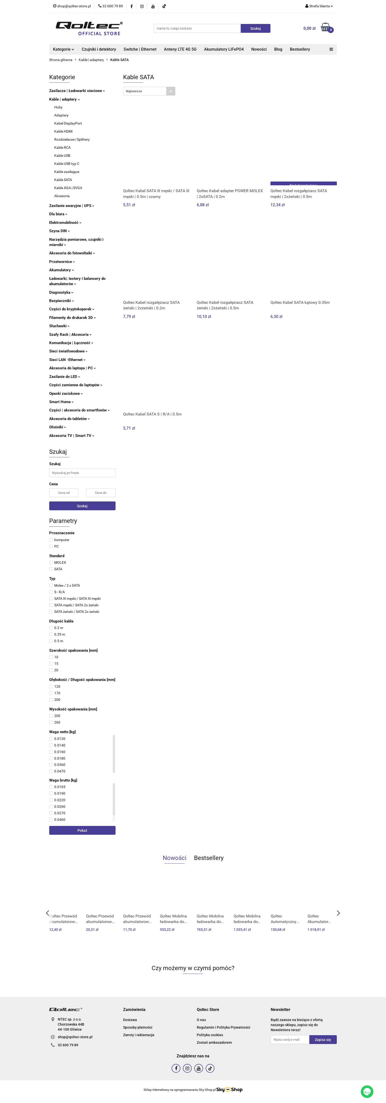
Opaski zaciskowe (66, 393)
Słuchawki (59, 326)
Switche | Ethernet (140, 49)
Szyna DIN (59, 231)
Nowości (259, 49)
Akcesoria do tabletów (69, 418)
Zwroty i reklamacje (138, 1035)
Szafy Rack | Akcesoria (70, 334)
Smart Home (61, 402)
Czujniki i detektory (99, 49)
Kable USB (62, 156)
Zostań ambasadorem (214, 1042)
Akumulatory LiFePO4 (224, 49)
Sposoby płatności (137, 1027)
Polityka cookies (210, 1035)
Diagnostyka (61, 292)
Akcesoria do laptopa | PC (72, 368)
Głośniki (57, 427)
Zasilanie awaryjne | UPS (71, 205)
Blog (278, 49)
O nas (201, 1020)
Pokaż (82, 830)
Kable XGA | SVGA (68, 188)
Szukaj (82, 506)
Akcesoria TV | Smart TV (71, 435)
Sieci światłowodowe (68, 351)
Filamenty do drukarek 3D (72, 317)
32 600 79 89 (68, 1045)
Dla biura (58, 214)
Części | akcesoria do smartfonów (79, 410)
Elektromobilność (65, 222)
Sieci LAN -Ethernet (67, 359)
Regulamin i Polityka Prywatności (223, 1027)
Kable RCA (62, 147)
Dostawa (130, 1020)
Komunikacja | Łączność (71, 343)
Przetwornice (62, 261)
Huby (58, 107)
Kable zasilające (66, 172)
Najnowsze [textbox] (134, 91)
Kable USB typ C (66, 164)
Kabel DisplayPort (68, 123)
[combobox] (149, 91)
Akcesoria (62, 196)
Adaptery (61, 115)
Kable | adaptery (64, 99)
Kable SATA (63, 180)
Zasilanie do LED (64, 376)
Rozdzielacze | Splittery (72, 139)
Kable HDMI (63, 131)
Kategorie (63, 49)
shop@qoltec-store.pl (75, 1037)
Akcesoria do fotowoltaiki (72, 253)
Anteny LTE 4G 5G (180, 49)
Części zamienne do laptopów (75, 385)
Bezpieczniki (61, 301)
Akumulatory (61, 270)
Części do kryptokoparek (71, 309)
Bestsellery (300, 49)
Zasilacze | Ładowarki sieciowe (77, 90)
